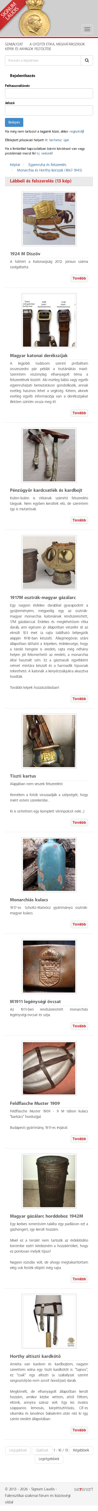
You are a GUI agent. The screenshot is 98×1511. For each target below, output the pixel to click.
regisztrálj (76, 131)
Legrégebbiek (49, 1459)
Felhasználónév (17, 86)
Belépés (14, 122)
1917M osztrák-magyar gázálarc (43, 598)
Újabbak (42, 1450)
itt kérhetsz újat (57, 140)
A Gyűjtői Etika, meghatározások (57, 44)
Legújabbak (18, 1450)
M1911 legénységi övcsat (35, 1002)
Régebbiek (81, 1450)
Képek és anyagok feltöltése (28, 49)
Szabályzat (14, 44)
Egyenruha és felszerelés (47, 165)
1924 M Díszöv (25, 254)
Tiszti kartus (23, 776)
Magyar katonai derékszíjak (39, 356)
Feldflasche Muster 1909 (35, 1103)
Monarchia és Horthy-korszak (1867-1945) (49, 170)
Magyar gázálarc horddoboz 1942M (46, 1216)
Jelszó (10, 103)
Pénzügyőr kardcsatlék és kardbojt (46, 490)
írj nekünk (44, 153)
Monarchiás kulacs (29, 900)
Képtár (15, 165)
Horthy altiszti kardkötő (35, 1356)
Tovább (79, 278)
